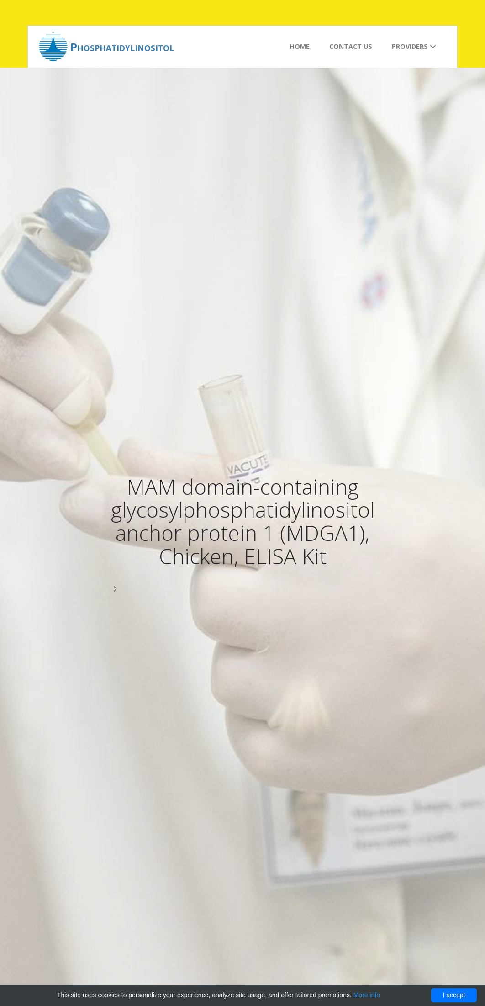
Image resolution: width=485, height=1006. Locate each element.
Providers (414, 46)
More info (366, 995)
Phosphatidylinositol (122, 46)
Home (300, 46)
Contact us (350, 46)
